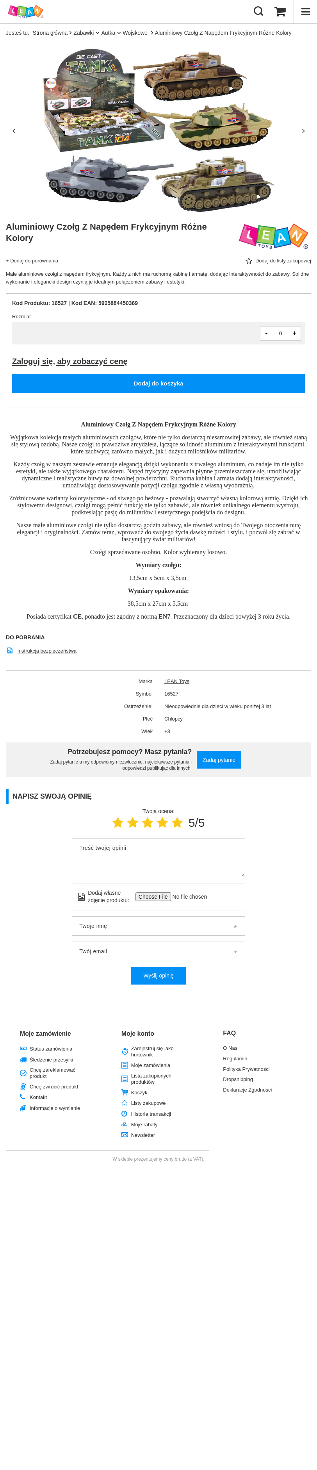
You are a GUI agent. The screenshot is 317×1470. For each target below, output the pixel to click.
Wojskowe (136, 33)
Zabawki (83, 33)
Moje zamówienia (150, 1065)
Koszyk (139, 1092)
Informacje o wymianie (55, 1108)
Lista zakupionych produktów (151, 1079)
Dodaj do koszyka (158, 383)
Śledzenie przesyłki (51, 1060)
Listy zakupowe (148, 1103)
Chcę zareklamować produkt (52, 1073)
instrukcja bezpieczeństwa (47, 651)
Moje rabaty (144, 1124)
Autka (108, 33)
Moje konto (137, 1033)
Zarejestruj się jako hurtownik (152, 1051)
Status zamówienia (51, 1049)
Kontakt (38, 1097)
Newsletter (143, 1135)
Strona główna (50, 33)
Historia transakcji (151, 1114)
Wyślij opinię (158, 975)
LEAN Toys (176, 681)
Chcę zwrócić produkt (54, 1087)
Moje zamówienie (45, 1033)
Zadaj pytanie (219, 760)
